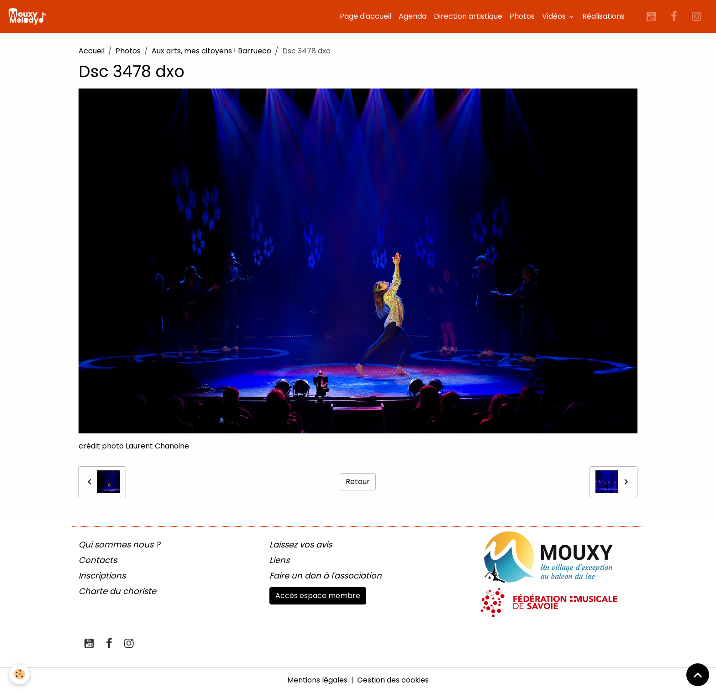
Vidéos (555, 16)
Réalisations (603, 16)
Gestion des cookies (393, 680)
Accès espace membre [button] (317, 595)
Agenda (412, 16)
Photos (522, 16)
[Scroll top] (697, 674)
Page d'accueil (365, 16)
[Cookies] (19, 674)
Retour (358, 481)
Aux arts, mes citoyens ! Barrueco (211, 51)
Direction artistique (468, 16)
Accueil (92, 51)
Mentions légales (317, 680)
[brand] (28, 16)
